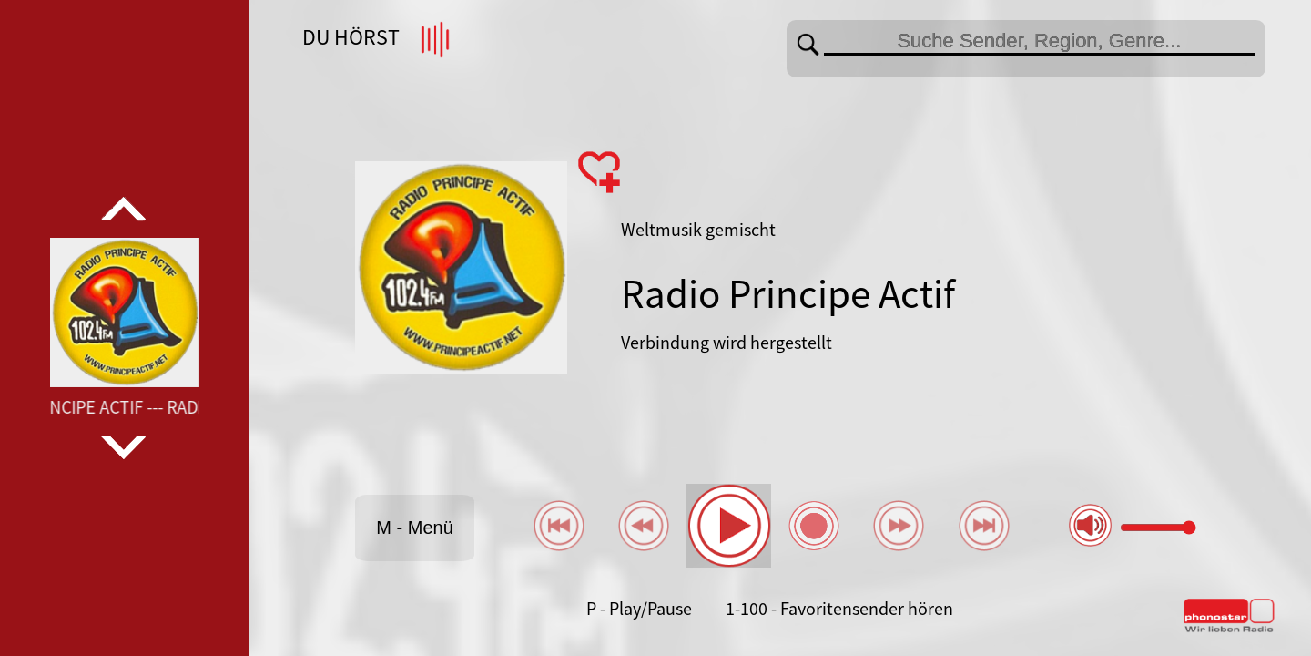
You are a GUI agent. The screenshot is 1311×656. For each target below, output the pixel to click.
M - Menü (414, 528)
